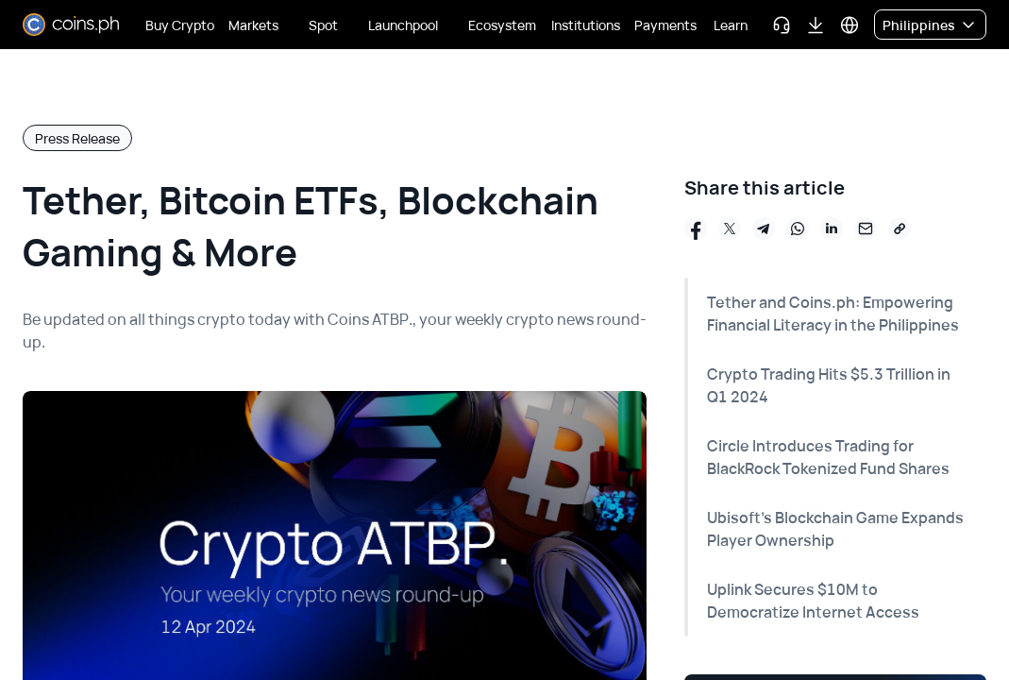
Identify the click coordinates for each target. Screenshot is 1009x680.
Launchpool (403, 25)
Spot (323, 25)
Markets (253, 25)
